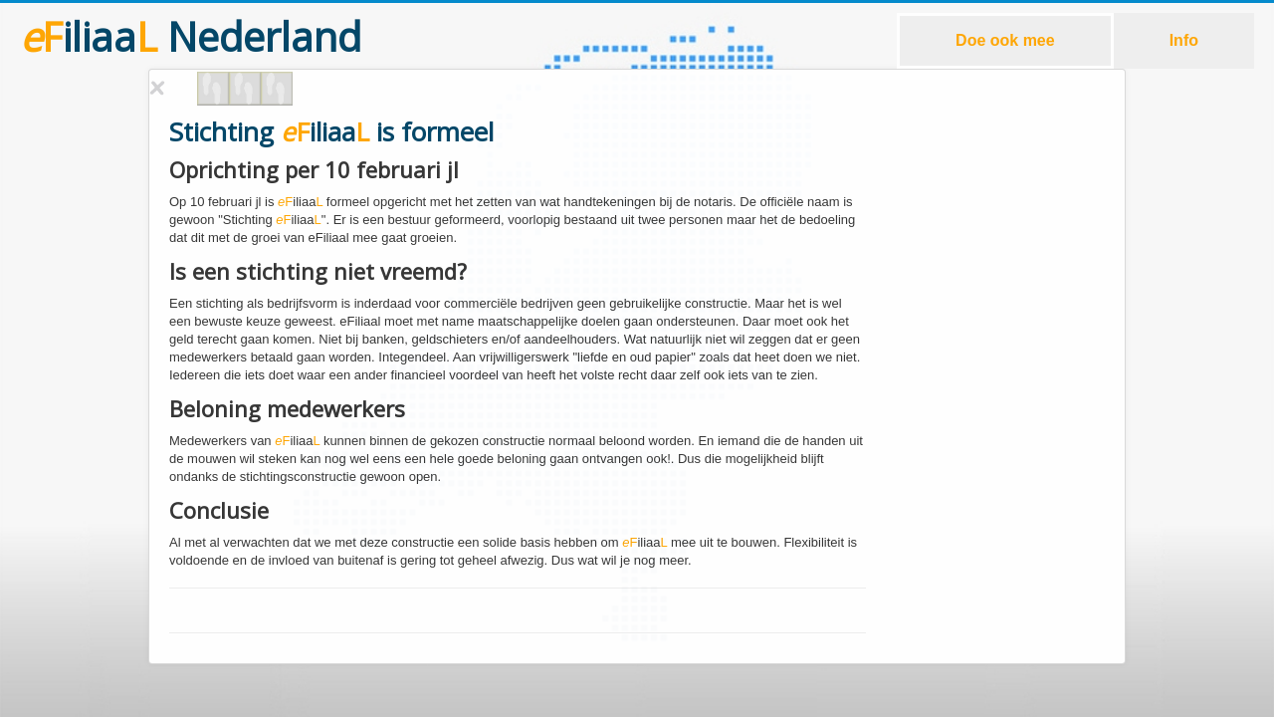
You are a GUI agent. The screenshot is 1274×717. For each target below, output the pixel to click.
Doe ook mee (1005, 40)
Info (1183, 40)
